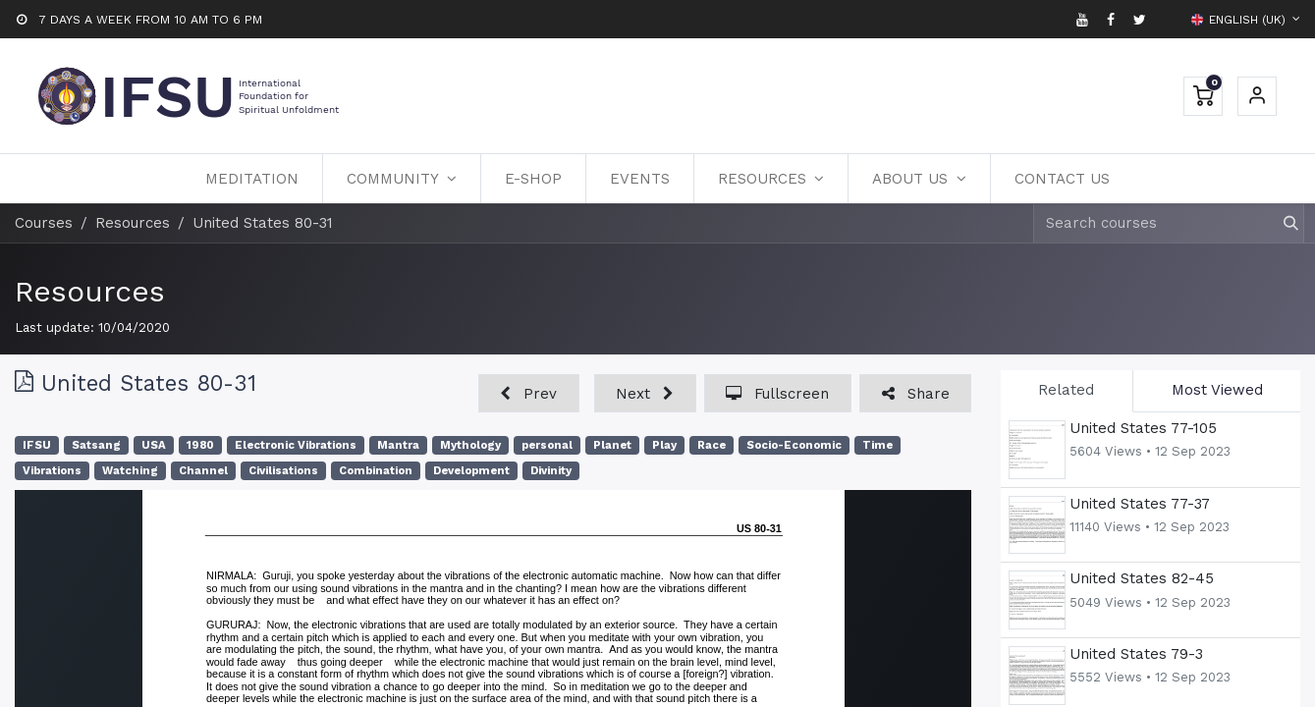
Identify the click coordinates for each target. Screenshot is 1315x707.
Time (877, 445)
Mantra (398, 445)
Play (664, 445)
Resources (90, 291)
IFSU (37, 445)
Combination (375, 470)
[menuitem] (251, 178)
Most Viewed (1217, 390)
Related (1066, 390)
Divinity (551, 470)
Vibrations (52, 470)
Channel (203, 470)
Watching (130, 470)
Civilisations (283, 470)
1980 (200, 445)
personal (547, 445)
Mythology (470, 445)
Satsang (96, 445)
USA (153, 445)
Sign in (1257, 96)
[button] (528, 393)
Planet (612, 445)
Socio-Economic (794, 445)
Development (471, 470)
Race (711, 445)
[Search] (1282, 223)
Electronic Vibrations (295, 445)
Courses (44, 223)
